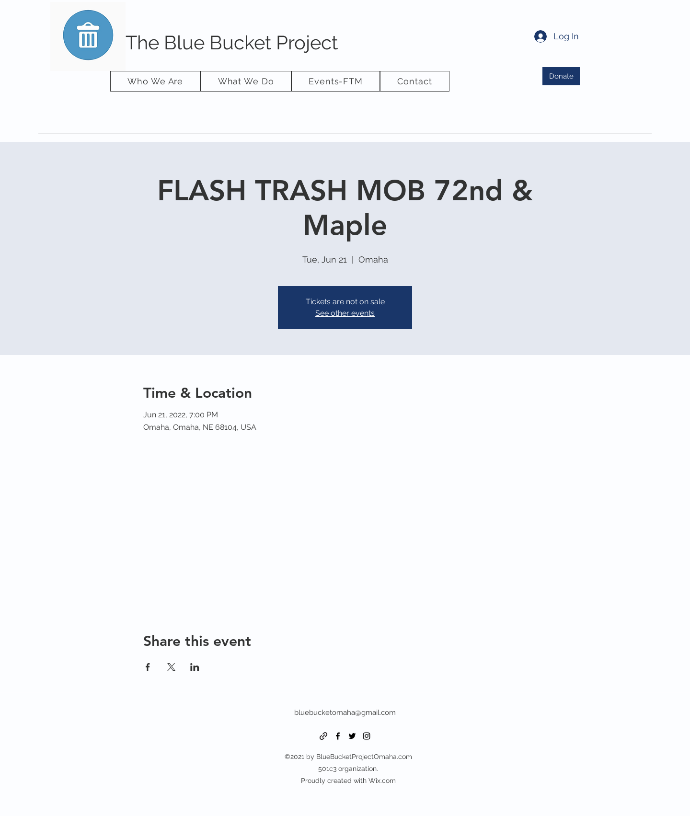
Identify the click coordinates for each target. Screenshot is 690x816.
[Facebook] (338, 736)
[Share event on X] (171, 667)
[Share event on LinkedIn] (194, 667)
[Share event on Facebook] (147, 667)
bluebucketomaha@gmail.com (345, 712)
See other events (345, 313)
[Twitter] (352, 736)
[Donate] (561, 76)
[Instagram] (366, 736)
